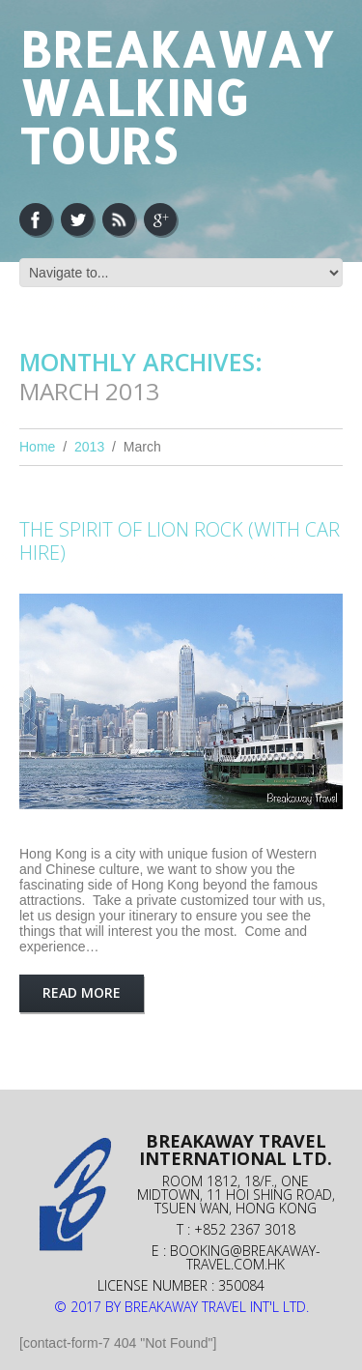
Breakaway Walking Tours (176, 96)
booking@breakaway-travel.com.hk (245, 1257)
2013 (89, 446)
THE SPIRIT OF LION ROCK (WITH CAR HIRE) (179, 541)
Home (37, 446)
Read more (81, 992)
